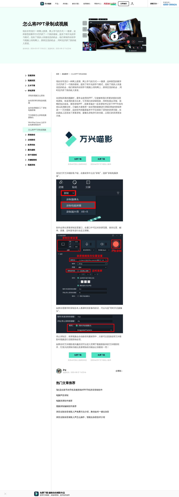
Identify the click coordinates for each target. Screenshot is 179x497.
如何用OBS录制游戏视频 (37, 102)
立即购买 (124, 4)
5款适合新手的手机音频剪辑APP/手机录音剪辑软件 (79, 390)
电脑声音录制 (62, 395)
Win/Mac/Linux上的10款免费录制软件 (37, 123)
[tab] (37, 75)
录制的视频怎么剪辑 (36, 95)
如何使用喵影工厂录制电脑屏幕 (37, 109)
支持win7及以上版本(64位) (77, 164)
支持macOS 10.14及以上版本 (101, 164)
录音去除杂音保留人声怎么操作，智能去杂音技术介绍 (80, 417)
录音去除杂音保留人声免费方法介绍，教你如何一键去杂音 (82, 411)
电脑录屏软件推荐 (64, 401)
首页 (57, 74)
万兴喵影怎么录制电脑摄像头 (37, 116)
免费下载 (77, 159)
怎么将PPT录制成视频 (37, 130)
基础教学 (65, 74)
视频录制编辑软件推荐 (66, 406)
